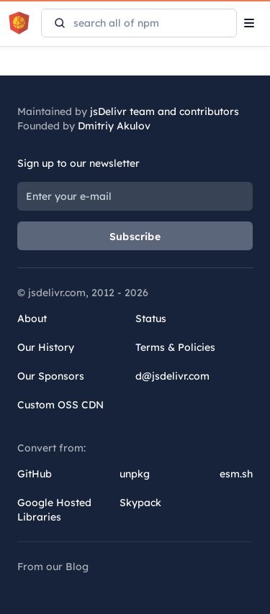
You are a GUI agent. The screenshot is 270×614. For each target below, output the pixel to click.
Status (150, 318)
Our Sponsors (50, 376)
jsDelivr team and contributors (164, 111)
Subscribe (135, 236)
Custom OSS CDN (60, 404)
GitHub (34, 473)
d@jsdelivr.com (172, 376)
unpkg (135, 473)
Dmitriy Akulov (114, 125)
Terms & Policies (175, 347)
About (32, 318)
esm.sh (236, 473)
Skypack (140, 502)
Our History (45, 347)
